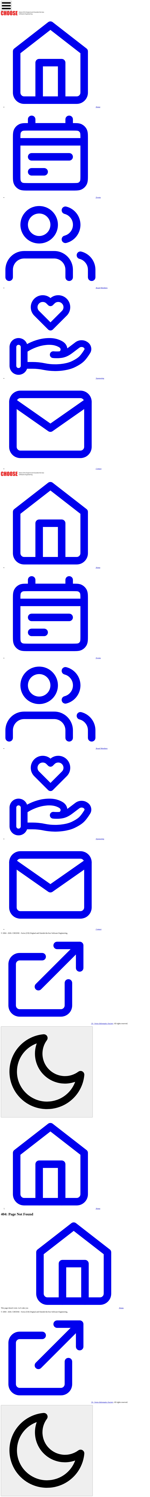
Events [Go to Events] (53, 197)
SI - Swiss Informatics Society (57, 1024)
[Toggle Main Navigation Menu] (6, 6)
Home (52, 1209)
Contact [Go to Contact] (53, 469)
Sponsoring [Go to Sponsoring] (54, 378)
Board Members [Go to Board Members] (56, 288)
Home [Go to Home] (52, 107)
